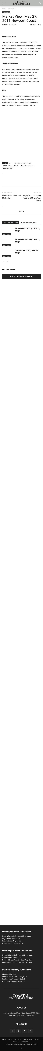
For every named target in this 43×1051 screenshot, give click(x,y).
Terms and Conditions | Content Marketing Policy (21, 1044)
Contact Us (17, 1039)
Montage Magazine (9, 974)
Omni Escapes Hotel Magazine (13, 981)
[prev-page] (3, 261)
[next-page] (7, 261)
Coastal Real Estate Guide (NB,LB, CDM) (17, 962)
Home (4, 9)
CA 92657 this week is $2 (10, 166)
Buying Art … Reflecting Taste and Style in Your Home (32, 198)
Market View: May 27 (27, 166)
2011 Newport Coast (20, 163)
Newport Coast (7, 168)
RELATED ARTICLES (11, 222)
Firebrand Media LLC (26, 1015)
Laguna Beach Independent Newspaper (17, 936)
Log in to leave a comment (21, 276)
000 (10, 163)
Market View (12, 9)
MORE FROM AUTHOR (28, 222)
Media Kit (16, 1042)
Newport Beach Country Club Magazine (17, 960)
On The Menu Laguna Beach (12, 943)
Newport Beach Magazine (11, 957)
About (10, 1039)
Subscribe (25, 1042)
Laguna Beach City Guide (11, 941)
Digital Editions (28, 1039)
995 (30, 163)
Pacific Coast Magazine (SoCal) (13, 979)
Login (37, 1039)
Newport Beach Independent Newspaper (17, 955)
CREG (5, 24)
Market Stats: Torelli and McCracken (11, 197)
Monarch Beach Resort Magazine (14, 976)
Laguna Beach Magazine (11, 938)
